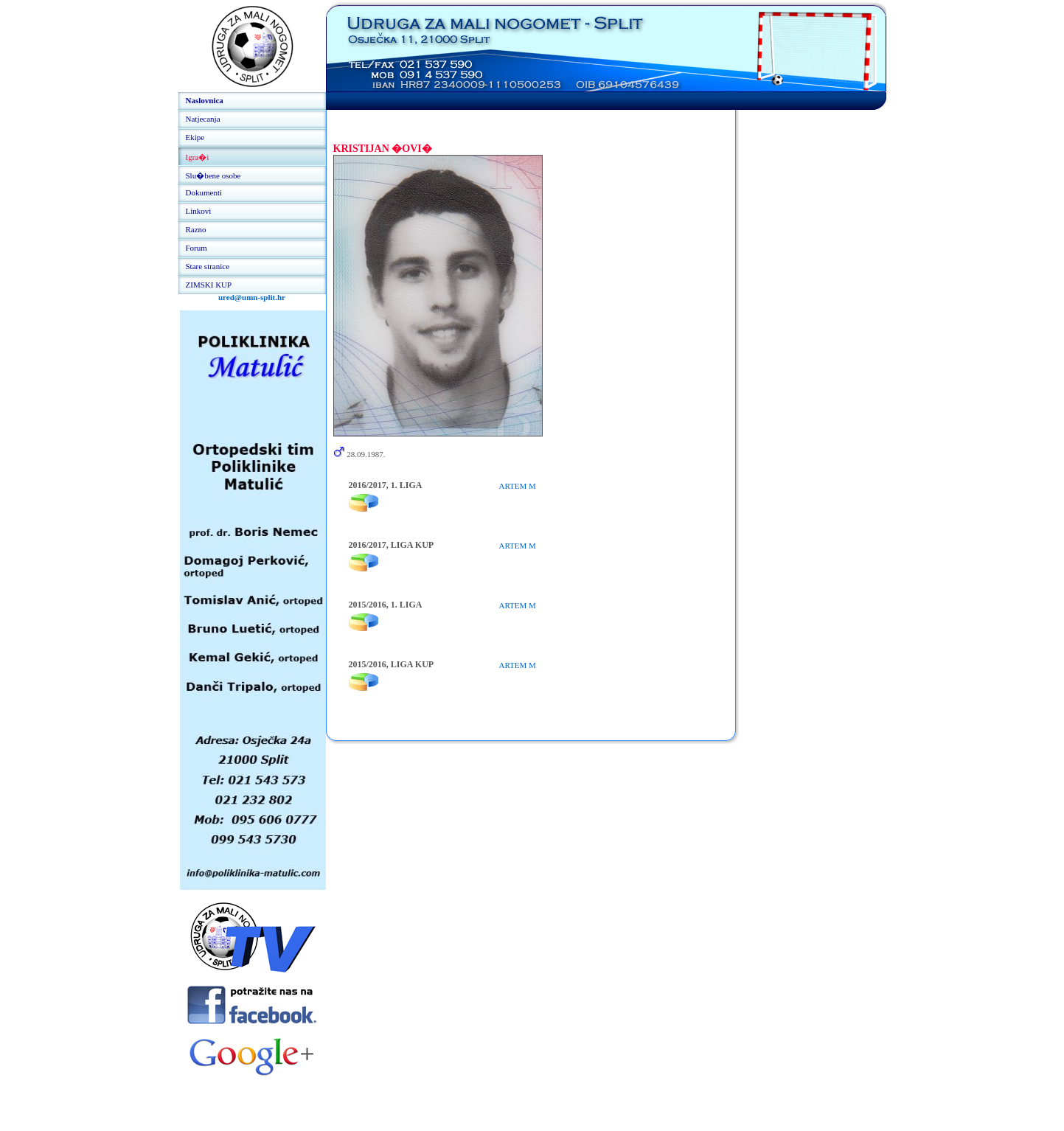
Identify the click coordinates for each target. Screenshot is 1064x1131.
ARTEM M (517, 485)
